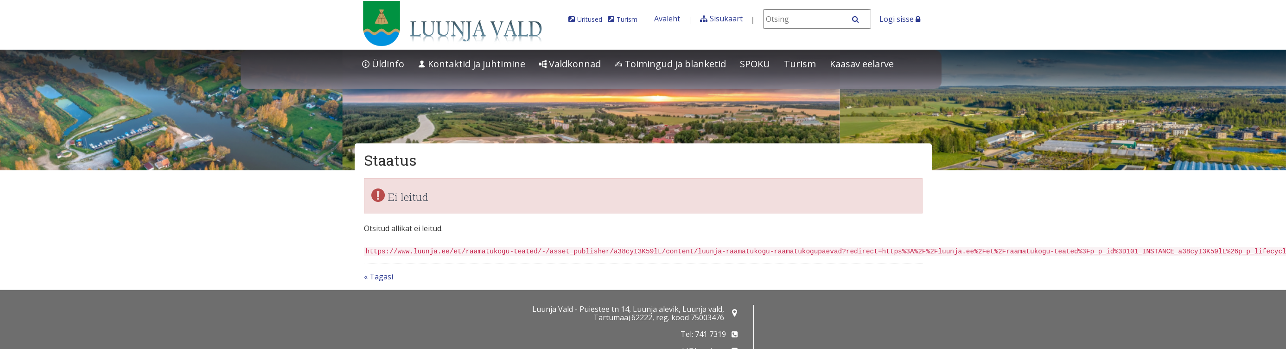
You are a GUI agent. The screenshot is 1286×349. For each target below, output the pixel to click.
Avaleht (667, 18)
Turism (627, 19)
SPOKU (755, 64)
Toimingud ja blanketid (670, 64)
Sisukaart (726, 18)
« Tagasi (378, 276)
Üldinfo (383, 64)
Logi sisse (899, 19)
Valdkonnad (570, 64)
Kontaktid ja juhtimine (471, 64)
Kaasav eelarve (862, 64)
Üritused (589, 19)
